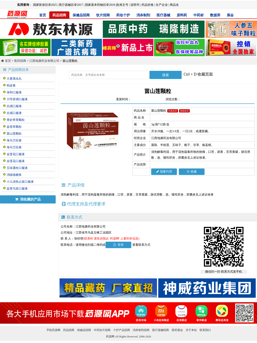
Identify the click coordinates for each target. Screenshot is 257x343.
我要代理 (164, 171)
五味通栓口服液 (17, 168)
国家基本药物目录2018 (100, 4)
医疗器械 (163, 15)
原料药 (182, 15)
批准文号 (122, 4)
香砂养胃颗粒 (16, 119)
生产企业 (162, 4)
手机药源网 (53, 330)
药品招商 (59, 15)
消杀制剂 (143, 15)
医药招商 (20, 60)
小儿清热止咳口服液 (20, 181)
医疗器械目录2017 (71, 4)
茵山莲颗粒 (14, 133)
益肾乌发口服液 (17, 188)
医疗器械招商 (160, 330)
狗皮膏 (11, 85)
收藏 (192, 171)
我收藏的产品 (28, 199)
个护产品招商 (121, 330)
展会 (230, 15)
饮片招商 (103, 15)
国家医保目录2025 (45, 4)
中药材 (198, 15)
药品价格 (148, 4)
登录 (118, 244)
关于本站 (191, 330)
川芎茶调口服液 (17, 99)
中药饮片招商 (102, 330)
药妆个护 (123, 15)
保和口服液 (14, 92)
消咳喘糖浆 (14, 174)
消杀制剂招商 (141, 330)
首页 (42, 15)
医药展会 (177, 330)
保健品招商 (81, 15)
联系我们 (205, 330)
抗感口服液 (14, 106)
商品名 (174, 4)
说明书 (134, 4)
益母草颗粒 (14, 126)
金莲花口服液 (16, 154)
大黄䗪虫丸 (14, 78)
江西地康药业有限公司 (44, 60)
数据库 (215, 15)
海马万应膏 (14, 140)
